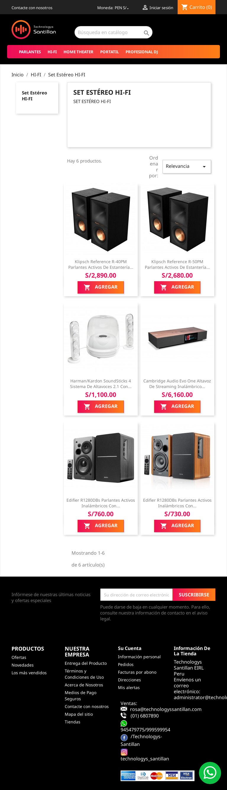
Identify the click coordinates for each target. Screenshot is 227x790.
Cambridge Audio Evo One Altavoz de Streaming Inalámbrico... (177, 384)
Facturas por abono (137, 672)
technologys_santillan (145, 758)
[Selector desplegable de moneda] (122, 7)
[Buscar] (113, 32)
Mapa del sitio (79, 714)
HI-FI (52, 51)
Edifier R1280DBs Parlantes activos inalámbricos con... (101, 503)
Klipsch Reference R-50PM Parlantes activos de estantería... (177, 264)
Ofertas (19, 657)
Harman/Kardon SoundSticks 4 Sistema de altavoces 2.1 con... (101, 384)
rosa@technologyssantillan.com (166, 709)
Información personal (139, 656)
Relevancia (187, 166)
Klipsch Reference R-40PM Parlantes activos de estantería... (100, 264)
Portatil (109, 51)
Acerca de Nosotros (84, 685)
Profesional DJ (142, 51)
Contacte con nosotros (32, 7)
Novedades (23, 665)
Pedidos (126, 664)
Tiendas (72, 722)
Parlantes (30, 51)
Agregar (101, 287)
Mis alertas (129, 687)
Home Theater (78, 51)
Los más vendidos (29, 672)
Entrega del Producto (86, 663)
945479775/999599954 (145, 729)
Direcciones (129, 680)
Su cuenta (130, 648)
